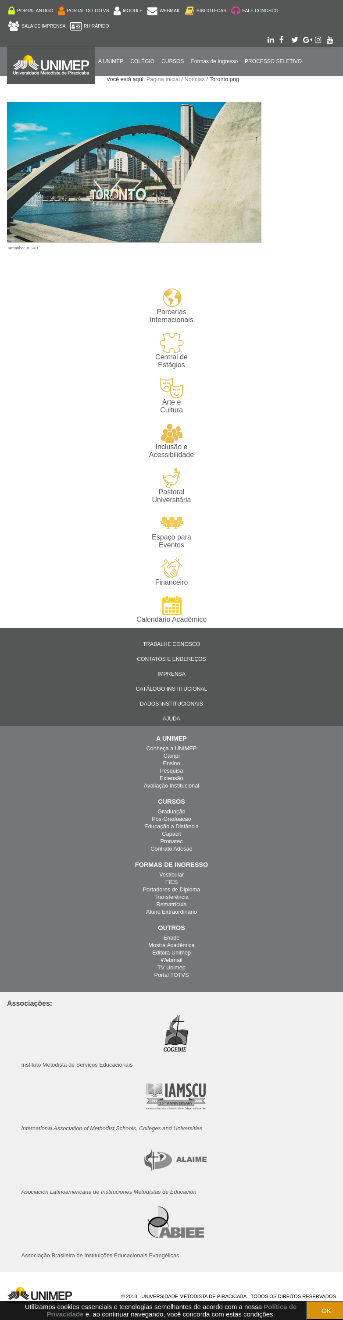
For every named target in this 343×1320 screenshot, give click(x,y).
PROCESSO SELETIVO (273, 61)
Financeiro (171, 572)
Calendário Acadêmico (171, 609)
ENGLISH (91, 88)
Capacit (171, 833)
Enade (171, 937)
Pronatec (171, 841)
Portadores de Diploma (171, 889)
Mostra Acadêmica (171, 945)
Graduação (171, 811)
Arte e (171, 396)
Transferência (171, 897)
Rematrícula (172, 904)
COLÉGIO (142, 61)
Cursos (172, 61)
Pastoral (171, 486)
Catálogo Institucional (171, 689)
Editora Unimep (171, 952)
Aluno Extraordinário (171, 911)
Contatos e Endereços (171, 659)
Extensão (171, 778)
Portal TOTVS (171, 975)
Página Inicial (163, 79)
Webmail (171, 960)
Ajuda (171, 719)
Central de (171, 351)
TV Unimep (171, 967)
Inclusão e (171, 441)
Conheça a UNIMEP (171, 748)
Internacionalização (42, 88)
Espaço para (171, 531)
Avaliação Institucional (171, 785)
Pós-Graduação (171, 819)
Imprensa (171, 674)
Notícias (195, 79)
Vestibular (171, 874)
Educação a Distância (171, 826)
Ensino (171, 763)
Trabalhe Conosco (171, 644)
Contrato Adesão (171, 848)
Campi (172, 755)
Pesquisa (171, 770)
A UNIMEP (110, 61)
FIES (171, 882)
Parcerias (171, 305)
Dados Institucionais (171, 704)
